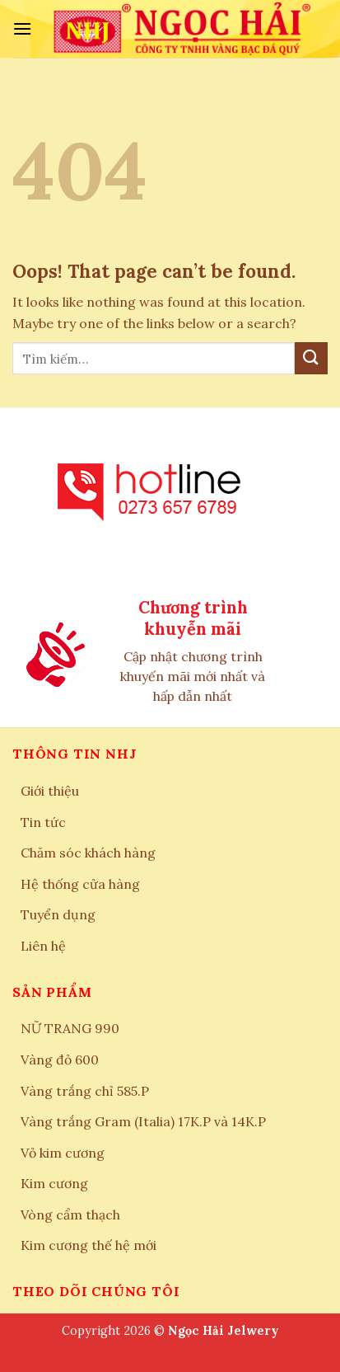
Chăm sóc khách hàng (88, 852)
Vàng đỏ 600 (60, 1059)
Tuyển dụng (58, 914)
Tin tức (43, 822)
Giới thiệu (50, 790)
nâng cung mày (170, 1349)
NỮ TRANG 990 (70, 1028)
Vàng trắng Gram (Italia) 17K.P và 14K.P (143, 1121)
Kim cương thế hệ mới (88, 1245)
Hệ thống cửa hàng (80, 884)
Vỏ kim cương (63, 1152)
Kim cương (54, 1183)
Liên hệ (43, 945)
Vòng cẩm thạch (70, 1214)
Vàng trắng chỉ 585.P (85, 1091)
